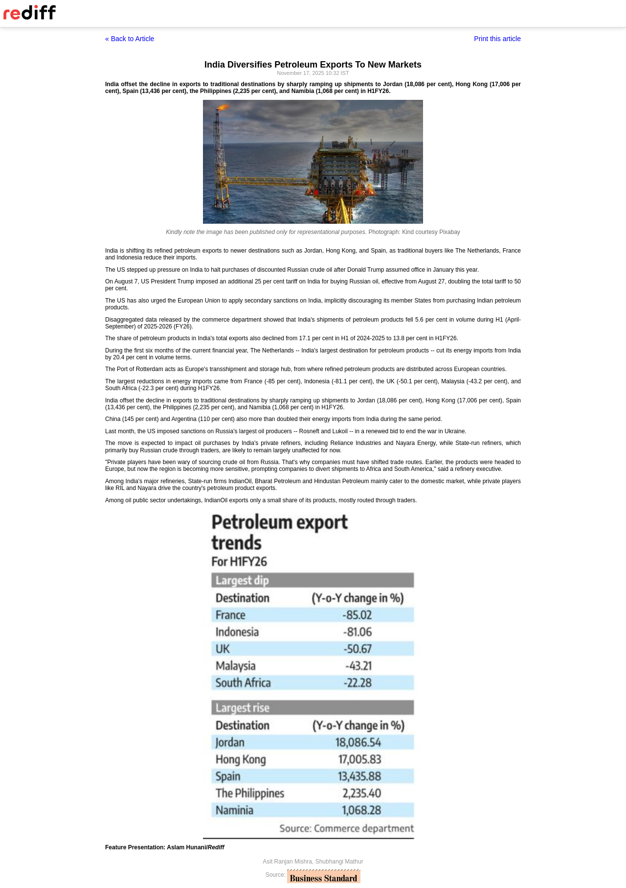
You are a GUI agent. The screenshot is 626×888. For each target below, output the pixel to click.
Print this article (497, 39)
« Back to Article (129, 39)
